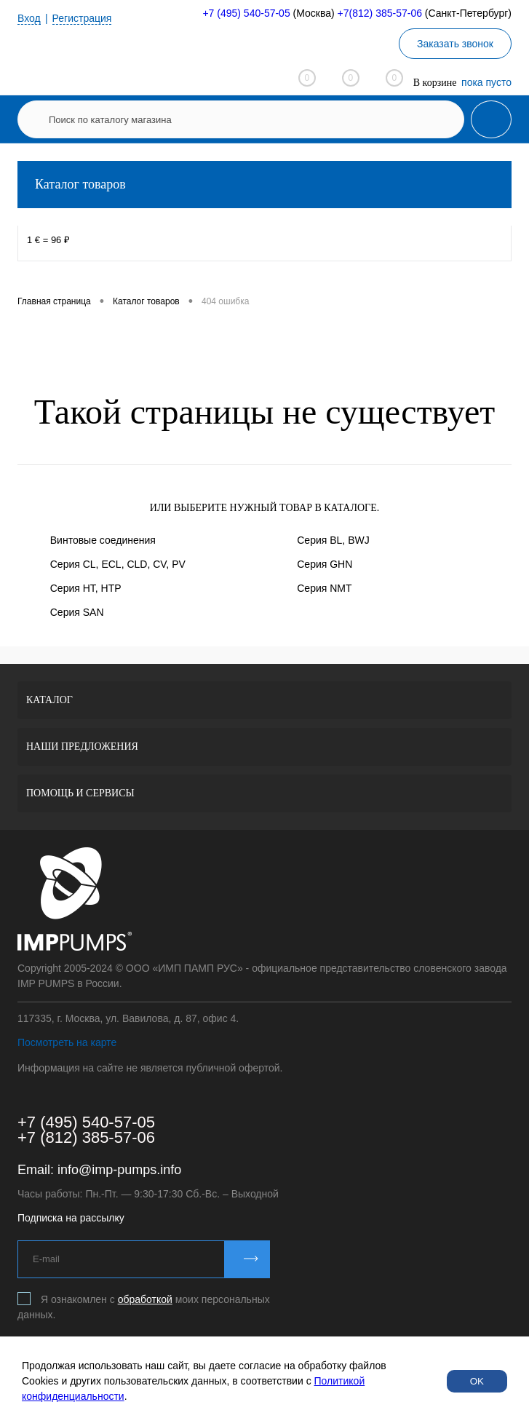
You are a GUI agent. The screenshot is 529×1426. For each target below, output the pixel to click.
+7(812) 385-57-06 (380, 13)
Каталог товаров (264, 184)
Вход (29, 18)
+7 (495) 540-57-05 (246, 13)
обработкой (145, 1299)
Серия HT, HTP (86, 588)
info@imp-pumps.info (119, 1169)
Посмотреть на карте (66, 1042)
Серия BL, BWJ (333, 540)
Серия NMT (324, 588)
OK (477, 1381)
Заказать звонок (455, 43)
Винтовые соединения (103, 540)
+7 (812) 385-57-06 (86, 1137)
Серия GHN (324, 564)
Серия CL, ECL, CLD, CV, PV (118, 564)
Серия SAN (77, 612)
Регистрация (82, 18)
